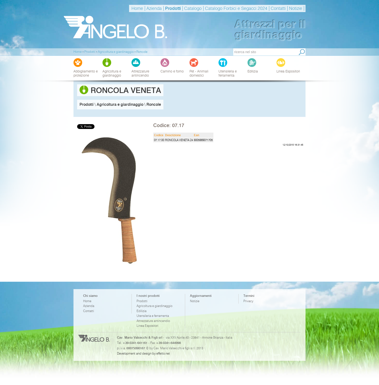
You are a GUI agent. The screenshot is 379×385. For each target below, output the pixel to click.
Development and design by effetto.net (143, 353)
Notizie (295, 8)
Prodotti (173, 8)
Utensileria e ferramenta (153, 316)
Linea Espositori (147, 326)
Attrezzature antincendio (153, 321)
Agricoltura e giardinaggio (154, 306)
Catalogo (193, 8)
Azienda (154, 8)
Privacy (248, 301)
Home (137, 8)
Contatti (278, 8)
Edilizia (141, 311)
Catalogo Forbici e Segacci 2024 (236, 8)
